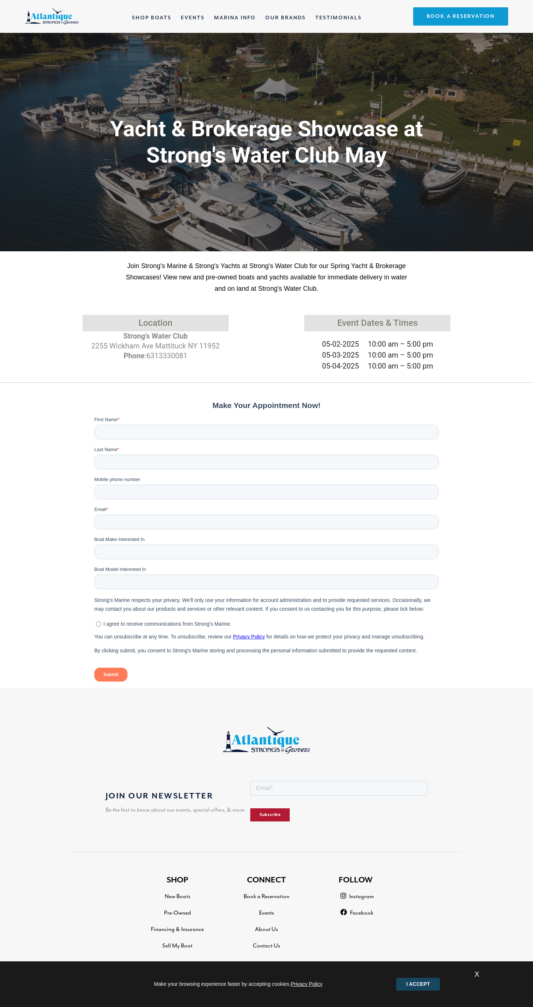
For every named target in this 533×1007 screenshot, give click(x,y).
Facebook (356, 912)
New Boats (177, 896)
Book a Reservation (266, 896)
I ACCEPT (418, 984)
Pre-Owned (177, 912)
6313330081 (166, 355)
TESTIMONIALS (338, 18)
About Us (266, 929)
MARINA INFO (235, 18)
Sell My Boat (177, 945)
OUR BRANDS (285, 18)
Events (266, 912)
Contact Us (266, 945)
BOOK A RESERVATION (461, 16)
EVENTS (193, 18)
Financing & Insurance (177, 929)
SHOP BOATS (153, 16)
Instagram (357, 896)
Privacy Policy (307, 984)
